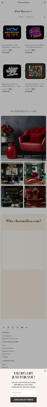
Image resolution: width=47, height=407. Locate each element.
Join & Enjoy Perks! (23, 400)
